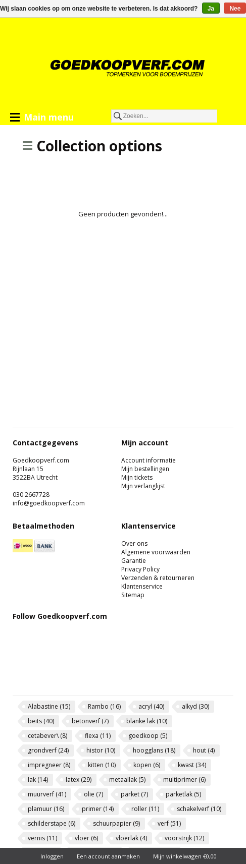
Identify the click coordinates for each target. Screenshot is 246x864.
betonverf (90, 721)
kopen (146, 765)
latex (78, 779)
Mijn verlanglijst (143, 486)
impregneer (49, 765)
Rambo (104, 706)
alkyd (195, 706)
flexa (98, 735)
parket (134, 794)
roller (145, 808)
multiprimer (184, 779)
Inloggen (52, 856)
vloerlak (131, 838)
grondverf (48, 750)
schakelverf (199, 808)
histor (100, 750)
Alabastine (49, 706)
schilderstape (51, 823)
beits (41, 721)
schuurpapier (116, 823)
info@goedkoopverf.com (49, 503)
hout (204, 750)
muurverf (47, 794)
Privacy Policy (140, 569)
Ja (211, 8)
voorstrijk (184, 838)
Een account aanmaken (108, 856)
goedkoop (147, 735)
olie (93, 794)
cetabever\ (47, 735)
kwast (192, 765)
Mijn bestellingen (145, 469)
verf (169, 823)
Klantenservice (142, 586)
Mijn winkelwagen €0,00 (185, 856)
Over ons (134, 543)
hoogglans (154, 750)
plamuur (46, 808)
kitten (102, 765)
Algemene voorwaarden (155, 552)
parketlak (183, 794)
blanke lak (146, 721)
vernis (42, 838)
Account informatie (148, 460)
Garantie (133, 560)
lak (38, 779)
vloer (86, 838)
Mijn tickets (137, 477)
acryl (151, 706)
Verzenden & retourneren (157, 577)
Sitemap (132, 595)
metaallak (127, 779)
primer (98, 808)
